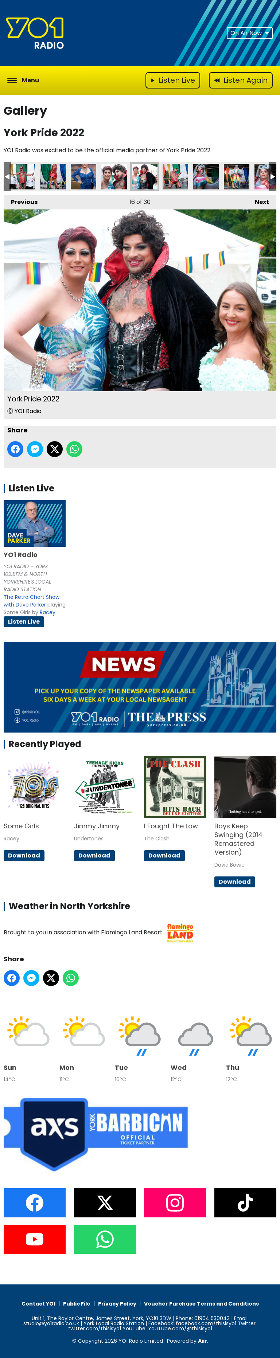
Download (24, 855)
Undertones (89, 838)
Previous (21, 200)
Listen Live (24, 621)
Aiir (202, 1341)
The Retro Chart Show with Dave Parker (31, 600)
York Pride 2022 (22, 176)
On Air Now (249, 33)
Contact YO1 (38, 1303)
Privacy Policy (117, 1303)
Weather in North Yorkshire (69, 906)
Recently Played (45, 744)
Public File (76, 1303)
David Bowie (229, 864)
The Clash (157, 838)
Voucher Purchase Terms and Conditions (201, 1303)
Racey (47, 612)
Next (258, 200)
